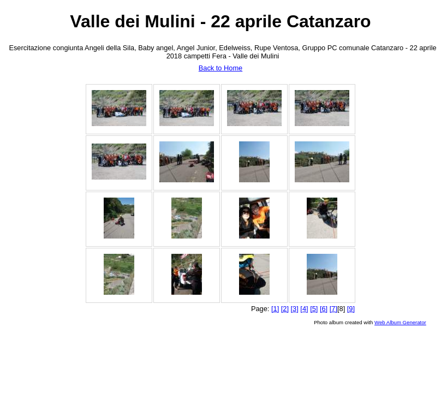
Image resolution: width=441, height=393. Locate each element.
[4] (304, 309)
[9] (351, 309)
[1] (275, 309)
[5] (314, 309)
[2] (285, 309)
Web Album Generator (400, 322)
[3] (295, 309)
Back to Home (220, 68)
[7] (333, 309)
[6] (323, 309)
